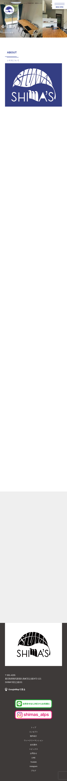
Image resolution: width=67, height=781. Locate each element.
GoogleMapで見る (16, 689)
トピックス (33, 749)
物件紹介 (33, 736)
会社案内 (33, 745)
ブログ (33, 771)
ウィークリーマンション (33, 740)
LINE (33, 758)
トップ (33, 727)
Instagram (33, 766)
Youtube (33, 762)
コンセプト (33, 732)
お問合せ (33, 753)
